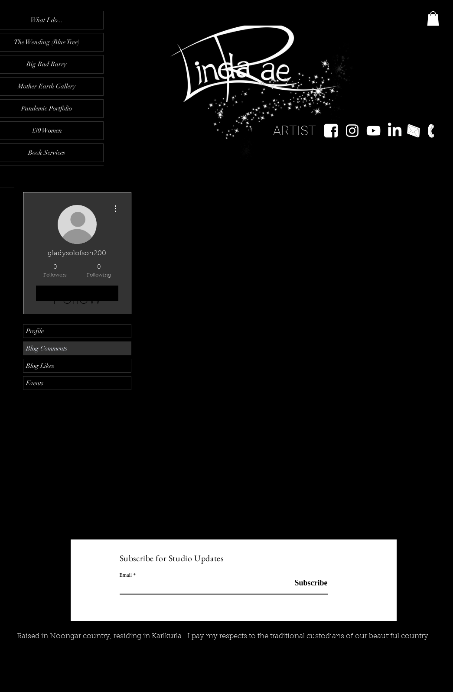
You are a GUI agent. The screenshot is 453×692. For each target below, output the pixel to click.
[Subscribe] (306, 583)
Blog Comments (46, 348)
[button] (433, 18)
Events (34, 383)
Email (126, 575)
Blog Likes (40, 366)
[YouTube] (373, 130)
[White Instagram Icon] (352, 130)
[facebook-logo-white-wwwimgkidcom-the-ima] (331, 130)
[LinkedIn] (394, 130)
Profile (35, 331)
